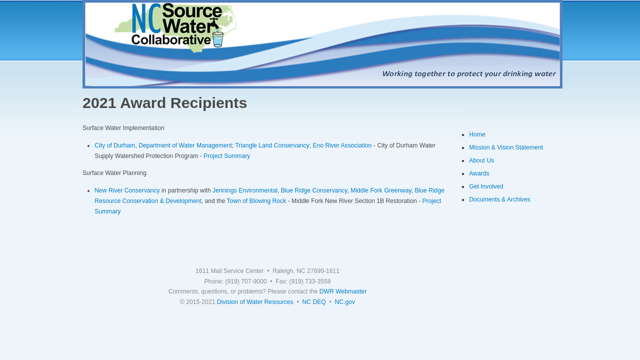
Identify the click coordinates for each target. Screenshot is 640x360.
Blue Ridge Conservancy (314, 190)
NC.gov (345, 302)
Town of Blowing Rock (256, 201)
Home (477, 134)
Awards (479, 173)
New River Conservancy (127, 190)
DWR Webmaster (343, 291)
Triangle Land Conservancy (272, 145)
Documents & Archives (499, 199)
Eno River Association (342, 145)
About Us (481, 160)
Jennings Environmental (245, 190)
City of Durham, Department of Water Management (163, 145)
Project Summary (227, 156)
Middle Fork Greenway (380, 190)
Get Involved (486, 186)
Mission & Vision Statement (506, 147)
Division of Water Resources (255, 302)
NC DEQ (314, 302)
